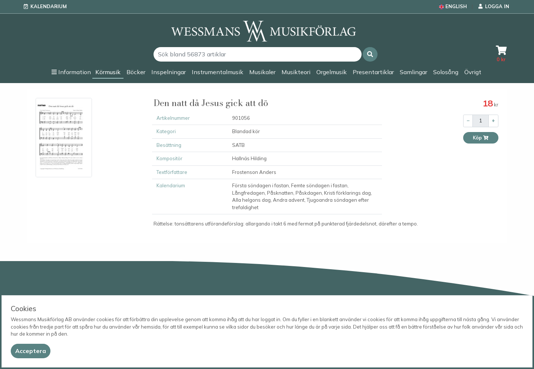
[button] (370, 54)
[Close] (30, 351)
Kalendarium (48, 6)
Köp (481, 138)
